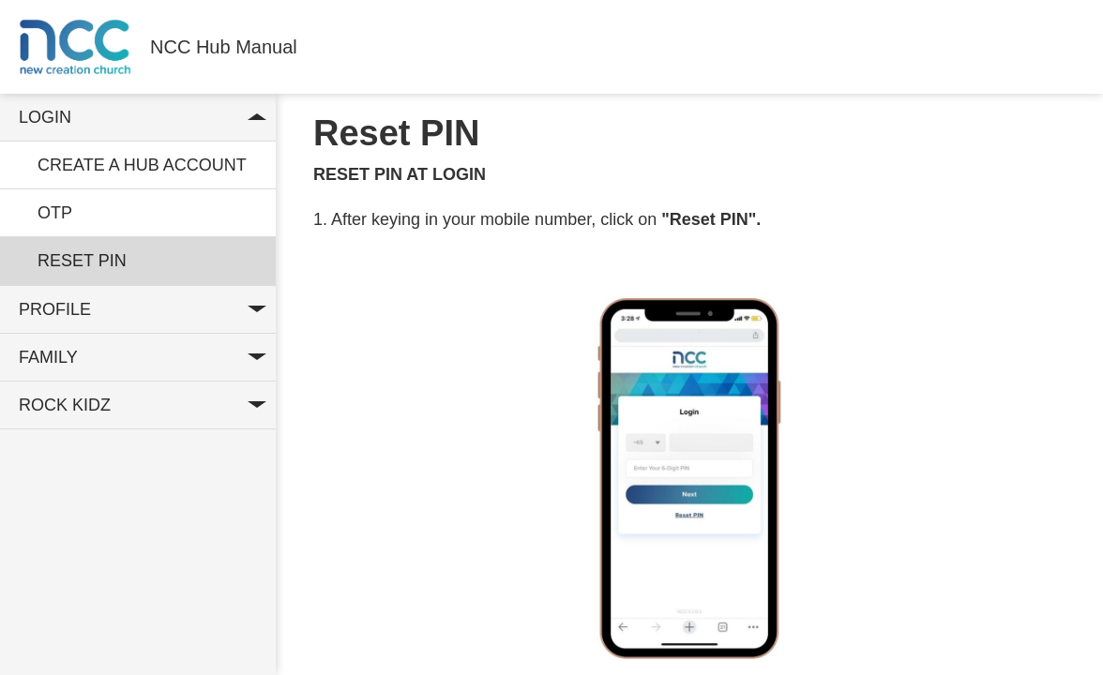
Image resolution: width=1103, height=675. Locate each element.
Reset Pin (82, 260)
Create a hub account (142, 165)
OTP (55, 212)
